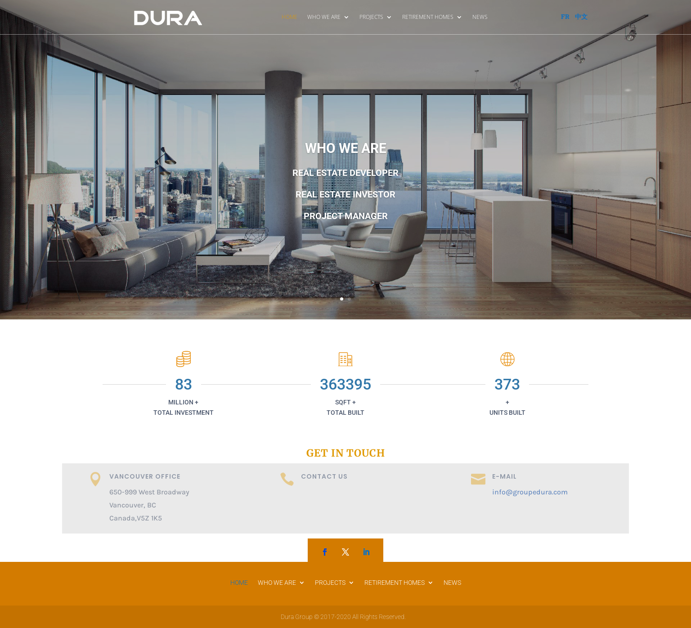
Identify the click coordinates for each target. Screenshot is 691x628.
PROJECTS (371, 17)
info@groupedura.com (530, 492)
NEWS (480, 17)
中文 (581, 16)
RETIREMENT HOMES (427, 17)
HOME (289, 17)
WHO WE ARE (324, 17)
